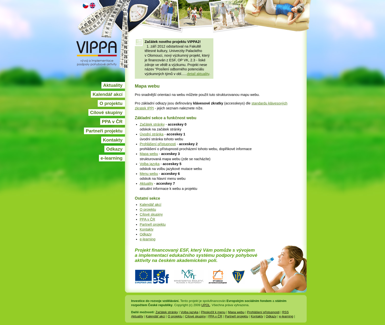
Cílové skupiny (106, 112)
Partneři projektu (104, 130)
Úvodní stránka (152, 134)
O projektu (111, 103)
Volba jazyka (150, 164)
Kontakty (113, 140)
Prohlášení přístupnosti (158, 144)
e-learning (112, 158)
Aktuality (113, 85)
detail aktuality (198, 74)
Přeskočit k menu (213, 312)
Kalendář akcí (108, 94)
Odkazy (114, 149)
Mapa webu (149, 154)
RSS (285, 312)
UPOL (205, 305)
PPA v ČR (112, 121)
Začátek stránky (152, 124)
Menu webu (149, 174)
